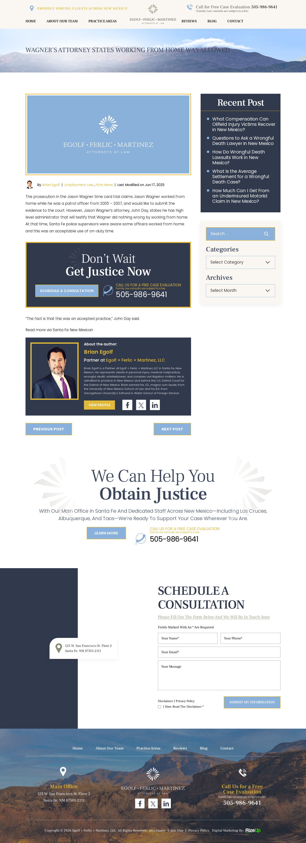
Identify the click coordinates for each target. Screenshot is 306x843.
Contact (235, 21)
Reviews (189, 21)
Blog (212, 21)
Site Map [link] (177, 830)
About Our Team (62, 21)
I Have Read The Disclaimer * (183, 706)
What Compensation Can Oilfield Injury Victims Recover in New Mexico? (243, 124)
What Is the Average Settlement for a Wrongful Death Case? (240, 177)
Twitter (141, 405)
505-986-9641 (264, 7)
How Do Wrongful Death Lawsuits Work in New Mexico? (238, 157)
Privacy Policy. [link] (199, 830)
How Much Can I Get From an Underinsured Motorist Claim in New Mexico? (240, 196)
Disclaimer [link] (157, 830)
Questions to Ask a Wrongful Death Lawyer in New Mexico (243, 140)
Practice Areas (102, 21)
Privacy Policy (185, 701)
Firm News (104, 184)
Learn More (106, 533)
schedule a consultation (67, 290)
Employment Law (78, 184)
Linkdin (155, 405)
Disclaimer (165, 701)
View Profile (99, 405)
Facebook (127, 405)
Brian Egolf (51, 184)
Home (31, 21)
